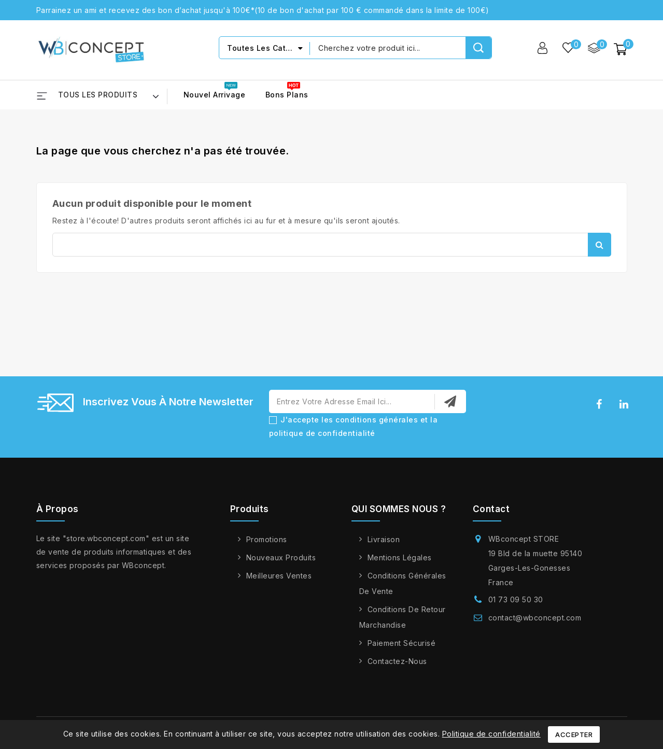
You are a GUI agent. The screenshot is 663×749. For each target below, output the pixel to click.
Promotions (266, 539)
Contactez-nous (397, 661)
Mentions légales (400, 557)
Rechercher (599, 245)
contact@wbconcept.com (535, 617)
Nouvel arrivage (215, 94)
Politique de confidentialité (491, 733)
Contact (491, 509)
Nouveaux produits (281, 557)
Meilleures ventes (279, 575)
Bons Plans (286, 94)
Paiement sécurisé (402, 643)
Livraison (384, 539)
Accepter (574, 734)
